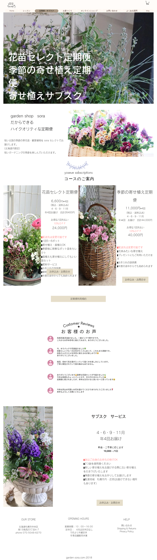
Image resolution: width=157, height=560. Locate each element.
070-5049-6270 (32, 533)
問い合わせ (126, 525)
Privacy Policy (127, 531)
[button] (60, 272)
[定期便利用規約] (78, 299)
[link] (148, 3)
